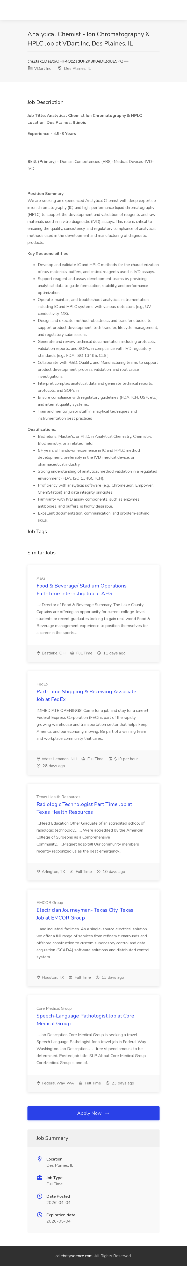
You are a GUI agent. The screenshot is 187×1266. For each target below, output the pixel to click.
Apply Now (93, 1113)
